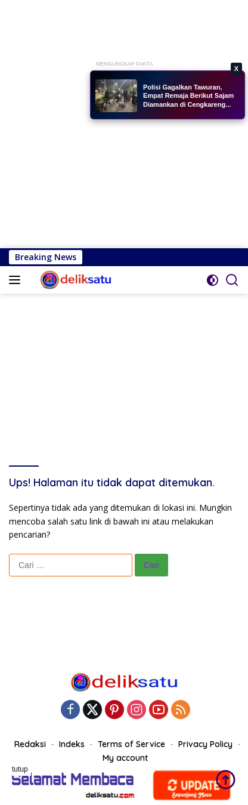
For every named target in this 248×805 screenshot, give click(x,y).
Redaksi (30, 744)
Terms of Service (131, 744)
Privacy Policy (205, 744)
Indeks (72, 744)
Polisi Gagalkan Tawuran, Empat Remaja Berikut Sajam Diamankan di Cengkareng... (188, 96)
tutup (20, 769)
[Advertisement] (124, 124)
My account (125, 757)
